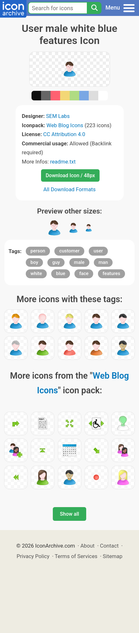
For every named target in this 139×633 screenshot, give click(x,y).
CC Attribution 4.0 (64, 134)
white (36, 273)
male (79, 262)
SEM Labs (58, 116)
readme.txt (62, 161)
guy (56, 262)
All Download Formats (69, 189)
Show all (69, 514)
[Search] (94, 8)
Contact (109, 545)
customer (69, 251)
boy (34, 262)
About (87, 545)
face (83, 273)
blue (60, 273)
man (103, 262)
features (112, 273)
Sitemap (112, 556)
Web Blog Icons (64, 125)
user (98, 251)
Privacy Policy (33, 556)
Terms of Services (76, 556)
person (38, 251)
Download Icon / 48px (70, 175)
